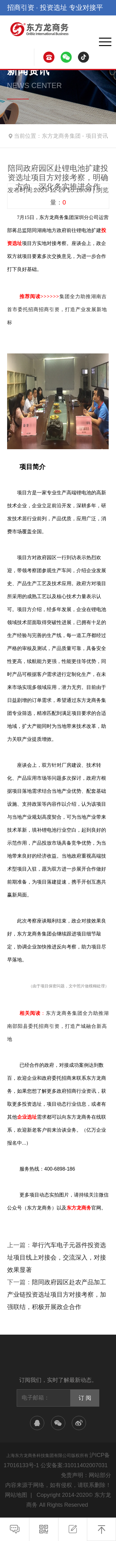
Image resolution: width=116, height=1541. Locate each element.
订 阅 (85, 1398)
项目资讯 (97, 136)
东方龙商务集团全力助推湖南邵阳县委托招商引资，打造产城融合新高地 (58, 1026)
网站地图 (16, 1495)
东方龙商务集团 (61, 136)
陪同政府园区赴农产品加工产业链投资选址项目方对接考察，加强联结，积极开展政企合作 (56, 1294)
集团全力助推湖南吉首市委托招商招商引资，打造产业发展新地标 (57, 309)
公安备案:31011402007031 (74, 1465)
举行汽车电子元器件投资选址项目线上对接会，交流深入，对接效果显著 (56, 1257)
